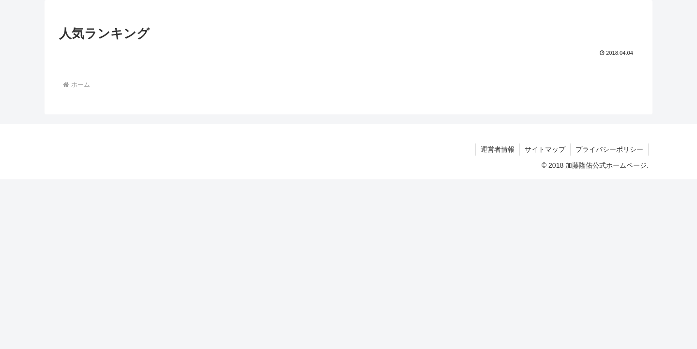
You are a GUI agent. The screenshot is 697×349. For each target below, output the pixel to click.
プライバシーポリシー (609, 149)
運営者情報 (498, 149)
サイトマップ (545, 149)
